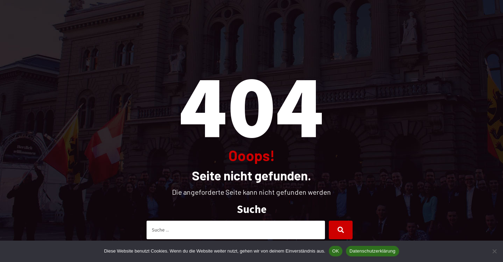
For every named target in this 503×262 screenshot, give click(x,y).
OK (335, 251)
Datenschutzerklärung (372, 251)
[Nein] (494, 251)
